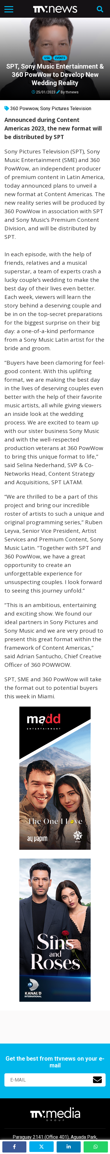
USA (47, 58)
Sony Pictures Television (65, 108)
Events (60, 58)
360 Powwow (24, 108)
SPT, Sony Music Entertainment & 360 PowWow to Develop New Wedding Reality (55, 75)
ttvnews (72, 92)
